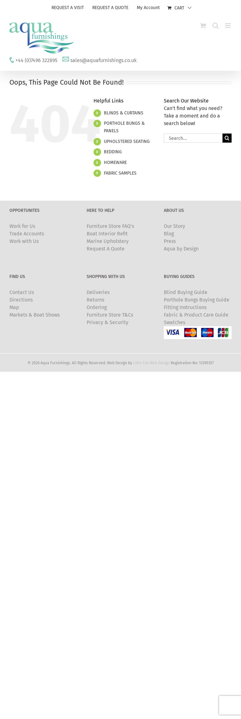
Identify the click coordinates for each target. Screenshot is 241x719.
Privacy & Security (107, 322)
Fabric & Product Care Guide (196, 315)
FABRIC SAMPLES (120, 173)
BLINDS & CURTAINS (123, 113)
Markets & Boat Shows (34, 315)
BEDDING (113, 152)
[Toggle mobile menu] (228, 25)
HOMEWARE (115, 162)
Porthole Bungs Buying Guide (196, 300)
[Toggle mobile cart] (203, 25)
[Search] (227, 138)
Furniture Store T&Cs (110, 315)
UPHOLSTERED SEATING (127, 141)
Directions (21, 300)
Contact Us (21, 292)
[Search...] (193, 138)
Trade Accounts (26, 234)
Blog (169, 234)
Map (14, 307)
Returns (95, 300)
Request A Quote (106, 249)
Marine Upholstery (108, 241)
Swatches (174, 322)
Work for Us (22, 226)
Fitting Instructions (185, 307)
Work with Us (24, 241)
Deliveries (98, 292)
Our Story (174, 226)
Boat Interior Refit (107, 234)
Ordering (97, 307)
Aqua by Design (181, 249)
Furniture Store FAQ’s (110, 226)
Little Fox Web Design (151, 363)
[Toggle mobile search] (215, 25)
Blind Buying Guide (185, 292)
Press (170, 241)
